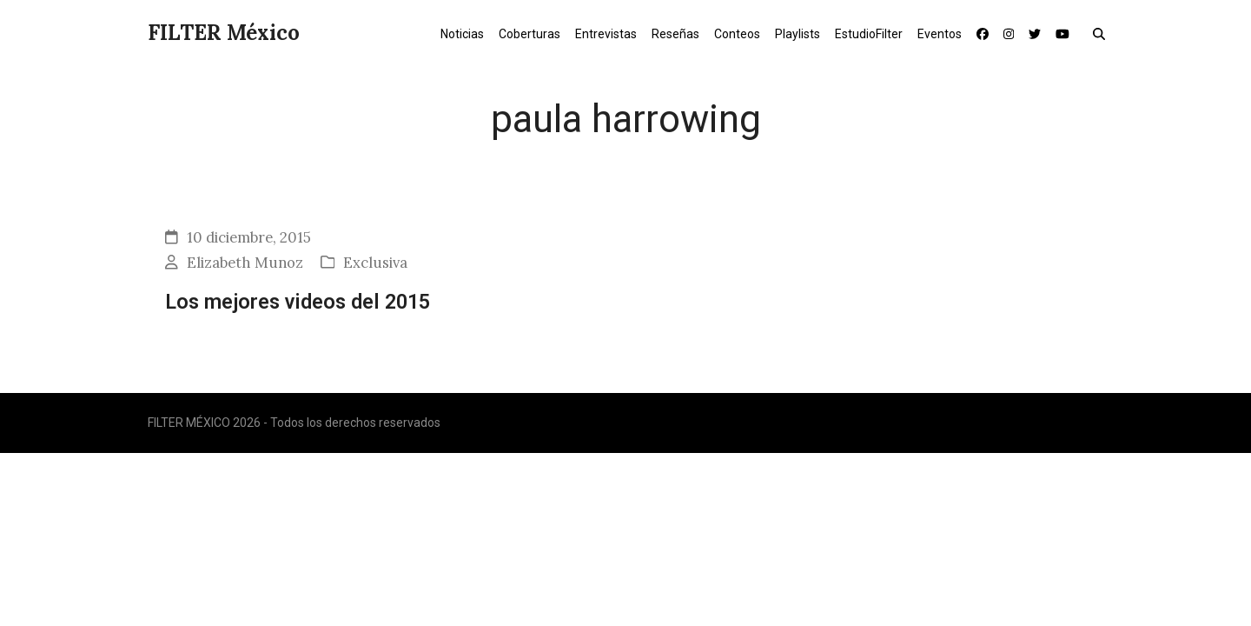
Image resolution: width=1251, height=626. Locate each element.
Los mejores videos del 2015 (297, 302)
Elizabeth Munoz (245, 262)
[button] (1102, 33)
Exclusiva (375, 262)
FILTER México (224, 32)
